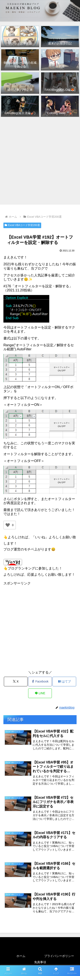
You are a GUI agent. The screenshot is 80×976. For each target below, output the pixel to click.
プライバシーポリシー (59, 956)
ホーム (20, 956)
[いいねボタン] (7, 525)
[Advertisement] (40, 161)
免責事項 (40, 962)
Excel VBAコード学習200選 (22, 225)
